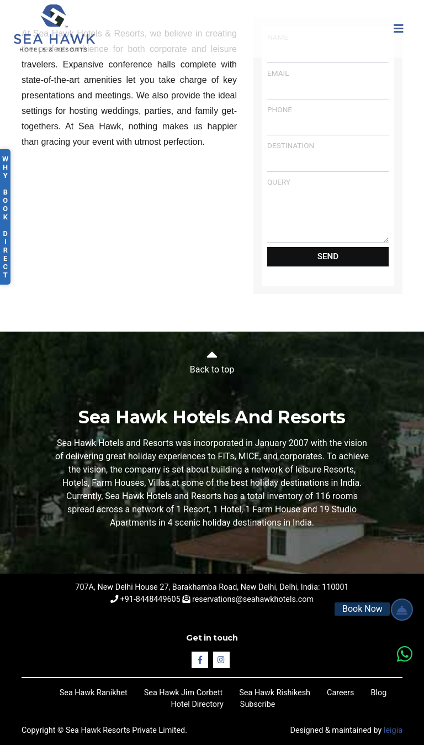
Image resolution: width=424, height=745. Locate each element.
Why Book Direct (5, 217)
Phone (328, 120)
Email (328, 84)
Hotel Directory (197, 704)
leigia (393, 730)
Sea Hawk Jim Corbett (183, 692)
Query (328, 210)
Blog (379, 692)
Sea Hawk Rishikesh (274, 692)
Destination (328, 156)
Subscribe (257, 704)
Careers (340, 692)
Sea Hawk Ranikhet (94, 692)
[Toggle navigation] (398, 28)
